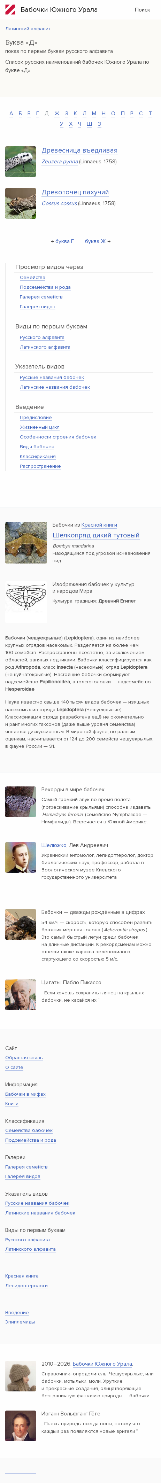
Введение (17, 1312)
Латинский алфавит (27, 29)
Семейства (32, 277)
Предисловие (36, 417)
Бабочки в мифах (25, 1094)
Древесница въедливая (79, 150)
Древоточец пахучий (75, 192)
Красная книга (22, 1276)
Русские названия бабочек (52, 377)
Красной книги (99, 524)
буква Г (64, 241)
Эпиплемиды (20, 1322)
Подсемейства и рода (45, 287)
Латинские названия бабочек (55, 387)
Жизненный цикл (40, 427)
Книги (11, 1104)
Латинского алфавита (45, 347)
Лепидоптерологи (26, 1286)
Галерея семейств (41, 297)
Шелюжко (54, 845)
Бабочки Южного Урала (51, 10)
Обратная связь (24, 1058)
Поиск (142, 9)
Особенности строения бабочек (58, 437)
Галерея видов (37, 307)
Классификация (38, 456)
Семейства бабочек (29, 1130)
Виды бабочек (37, 447)
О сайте (14, 1067)
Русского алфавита (42, 337)
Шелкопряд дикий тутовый (96, 535)
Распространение (40, 466)
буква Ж (95, 241)
